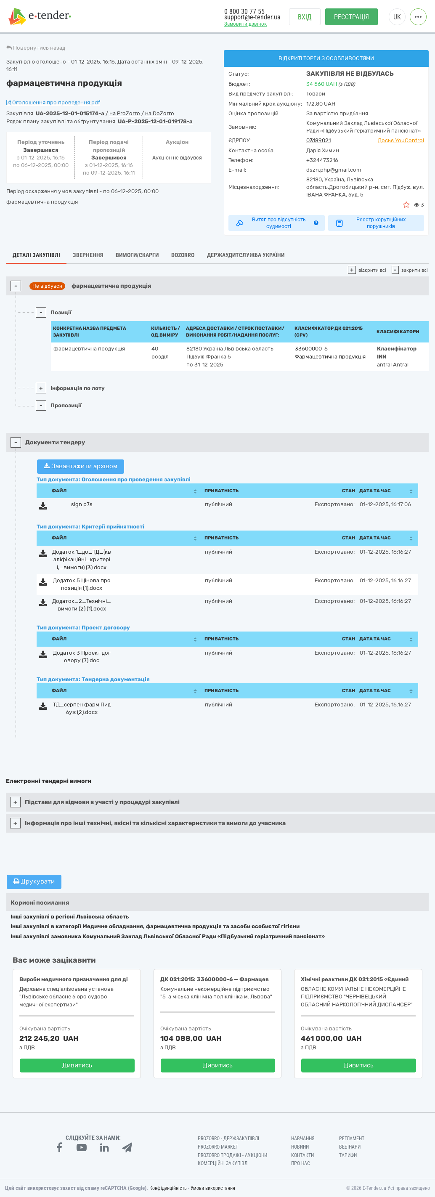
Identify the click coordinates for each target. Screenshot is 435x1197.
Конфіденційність (168, 1188)
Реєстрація (351, 17)
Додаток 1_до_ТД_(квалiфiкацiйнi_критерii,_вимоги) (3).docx (81, 560)
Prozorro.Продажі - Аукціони (232, 1155)
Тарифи (348, 1155)
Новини (300, 1147)
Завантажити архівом (80, 466)
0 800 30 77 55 (244, 12)
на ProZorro (125, 113)
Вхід (305, 17)
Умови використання (213, 1188)
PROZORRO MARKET (218, 1147)
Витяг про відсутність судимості (276, 223)
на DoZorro (159, 113)
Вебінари (350, 1147)
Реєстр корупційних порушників (370, 223)
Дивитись (77, 1065)
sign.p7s (82, 504)
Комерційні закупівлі (223, 1163)
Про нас (300, 1163)
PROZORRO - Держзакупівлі (228, 1138)
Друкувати (34, 881)
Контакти (302, 1155)
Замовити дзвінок (245, 24)
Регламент (351, 1138)
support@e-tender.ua (252, 17)
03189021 (318, 140)
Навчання (303, 1138)
